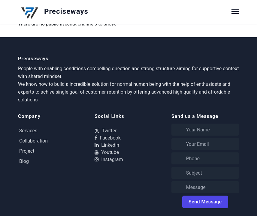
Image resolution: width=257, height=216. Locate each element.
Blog (24, 161)
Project (26, 151)
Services (28, 131)
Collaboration (33, 141)
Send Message (205, 202)
